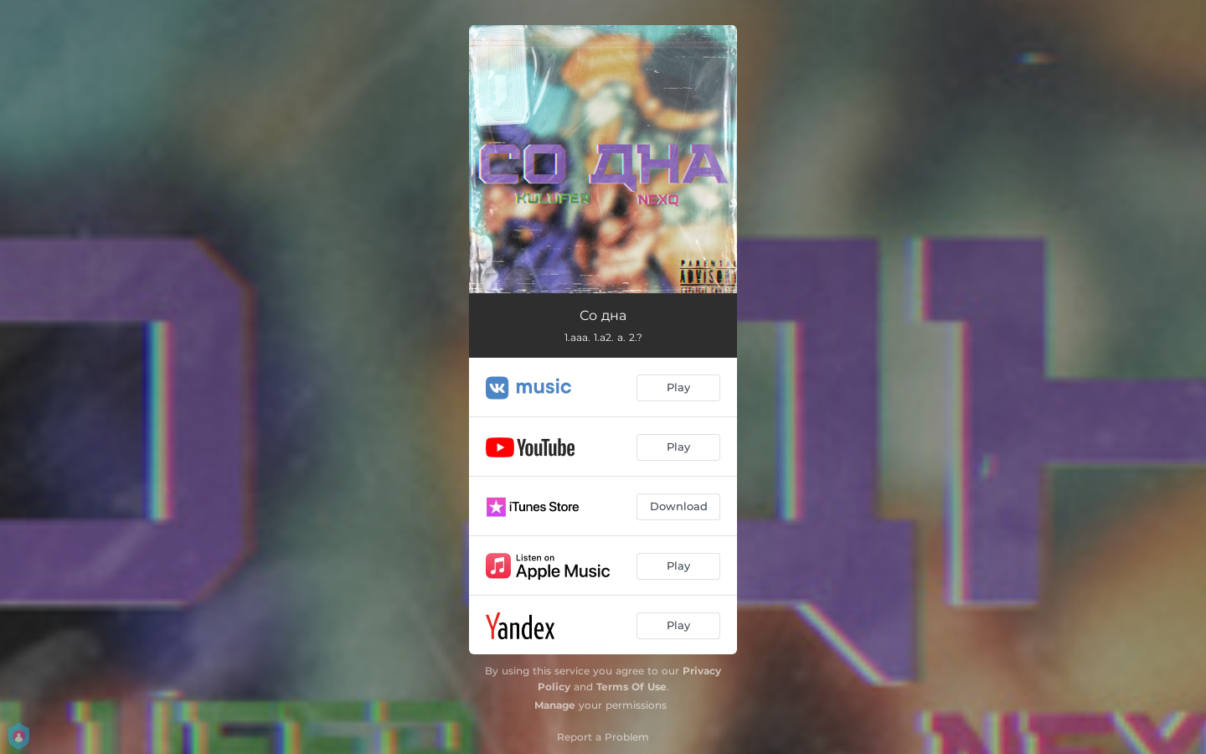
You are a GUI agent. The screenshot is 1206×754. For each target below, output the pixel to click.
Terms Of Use (631, 686)
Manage (554, 705)
